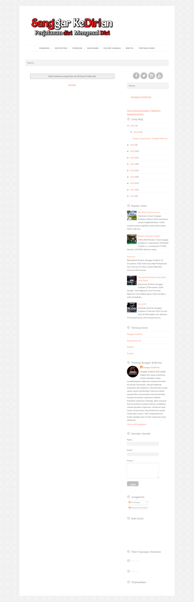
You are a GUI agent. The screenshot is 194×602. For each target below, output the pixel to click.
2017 (132, 189)
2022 (132, 157)
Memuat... (135, 561)
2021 (132, 164)
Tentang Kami (146, 48)
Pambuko (44, 48)
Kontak (130, 353)
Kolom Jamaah (112, 48)
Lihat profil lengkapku (136, 424)
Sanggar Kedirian (141, 97)
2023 (132, 151)
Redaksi (130, 347)
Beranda (72, 85)
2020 (132, 170)
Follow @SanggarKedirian (138, 110)
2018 (132, 183)
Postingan (134, 502)
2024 (132, 145)
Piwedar (77, 48)
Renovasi (131, 256)
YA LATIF (142, 304)
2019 (132, 177)
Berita (129, 48)
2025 (132, 125)
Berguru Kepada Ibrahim (149, 236)
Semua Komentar (137, 507)
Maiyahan (93, 48)
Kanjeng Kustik (134, 340)
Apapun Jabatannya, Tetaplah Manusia (150, 138)
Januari (136, 132)
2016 (132, 196)
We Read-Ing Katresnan (149, 212)
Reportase (61, 48)
